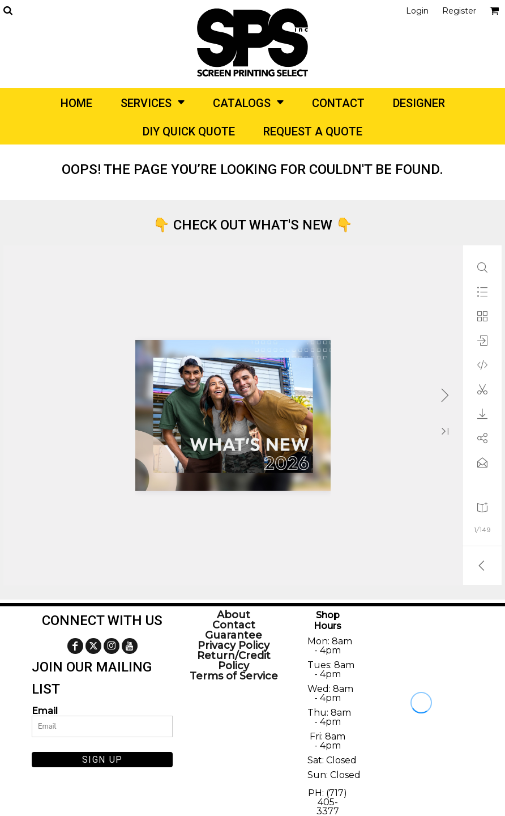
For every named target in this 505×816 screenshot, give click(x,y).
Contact (233, 625)
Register (459, 11)
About (233, 615)
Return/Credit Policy (234, 660)
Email (45, 711)
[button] (7, 10)
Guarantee (233, 635)
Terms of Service (234, 676)
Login (417, 11)
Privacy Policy (233, 645)
